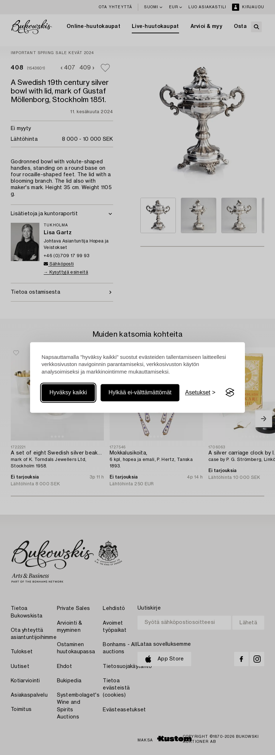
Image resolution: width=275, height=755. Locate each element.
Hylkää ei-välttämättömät (140, 392)
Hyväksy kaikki (68, 392)
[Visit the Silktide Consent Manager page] (229, 392)
